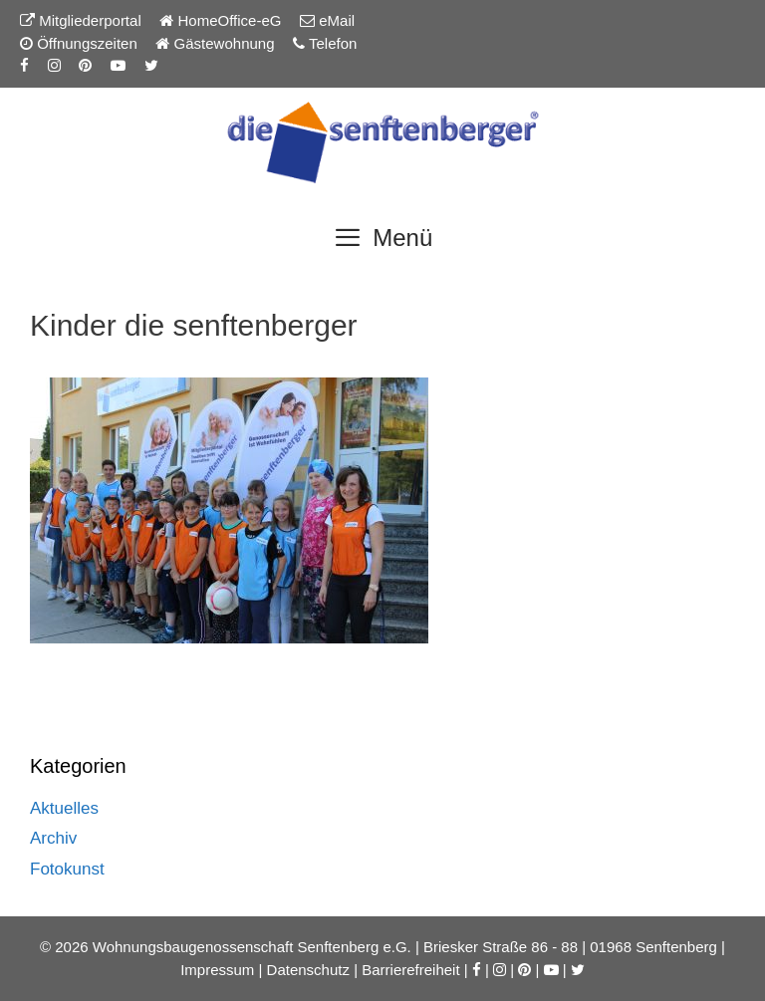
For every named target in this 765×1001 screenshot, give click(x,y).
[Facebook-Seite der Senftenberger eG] (24, 65)
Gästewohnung (214, 43)
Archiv (53, 838)
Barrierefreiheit (410, 969)
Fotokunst (67, 869)
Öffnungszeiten (78, 43)
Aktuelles (64, 808)
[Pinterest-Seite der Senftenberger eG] (85, 65)
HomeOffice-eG (220, 20)
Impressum (217, 969)
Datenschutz (308, 969)
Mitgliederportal (80, 20)
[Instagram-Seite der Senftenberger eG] (54, 65)
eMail (327, 20)
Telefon (325, 43)
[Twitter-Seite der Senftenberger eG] (151, 65)
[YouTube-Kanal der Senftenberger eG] (118, 65)
